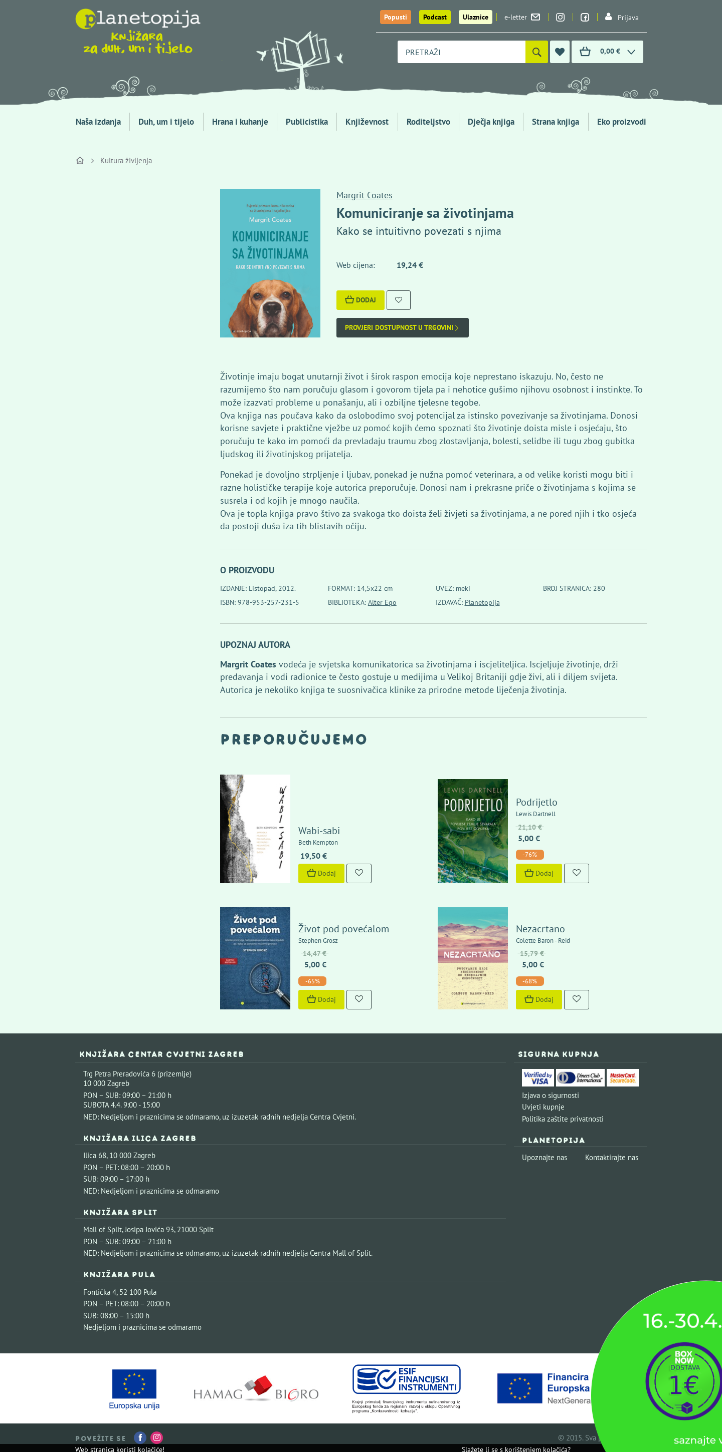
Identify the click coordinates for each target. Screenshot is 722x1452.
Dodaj (360, 299)
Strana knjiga (555, 121)
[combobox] (461, 52)
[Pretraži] (536, 52)
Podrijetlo (537, 802)
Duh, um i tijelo (166, 121)
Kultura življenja (126, 160)
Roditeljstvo (428, 121)
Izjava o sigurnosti (550, 1095)
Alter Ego (382, 602)
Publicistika (307, 121)
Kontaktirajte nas (611, 1157)
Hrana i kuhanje (240, 121)
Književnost (367, 121)
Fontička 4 (99, 1292)
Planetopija (482, 602)
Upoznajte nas (544, 1157)
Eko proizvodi (621, 121)
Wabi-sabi (319, 830)
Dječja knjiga (491, 121)
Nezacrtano (540, 928)
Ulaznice (475, 17)
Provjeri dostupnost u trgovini (402, 327)
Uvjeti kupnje (543, 1107)
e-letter (522, 17)
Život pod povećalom (343, 928)
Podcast (435, 17)
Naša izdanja (98, 121)
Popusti (395, 17)
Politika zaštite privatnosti (563, 1119)
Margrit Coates (364, 195)
